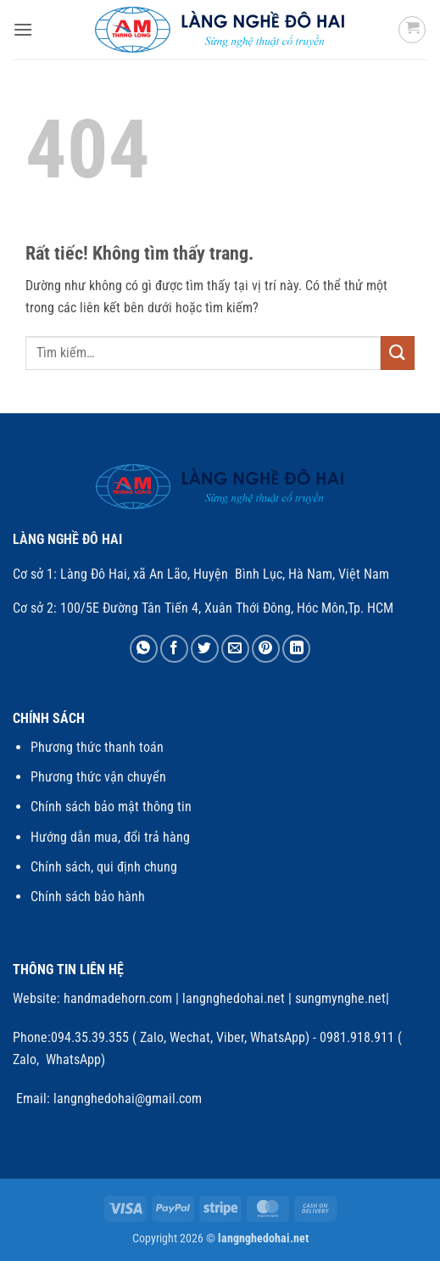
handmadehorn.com (116, 998)
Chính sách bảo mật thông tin (111, 807)
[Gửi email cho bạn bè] (235, 649)
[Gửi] (398, 352)
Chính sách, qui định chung (104, 867)
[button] (23, 29)
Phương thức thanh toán (97, 747)
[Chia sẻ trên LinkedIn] (296, 649)
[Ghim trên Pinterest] (266, 649)
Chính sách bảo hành (88, 896)
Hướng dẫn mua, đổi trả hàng (110, 837)
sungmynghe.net (339, 998)
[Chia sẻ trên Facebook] (174, 649)
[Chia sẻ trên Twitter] (205, 649)
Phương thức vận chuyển (98, 777)
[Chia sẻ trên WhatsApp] (144, 649)
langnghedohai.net (233, 998)
